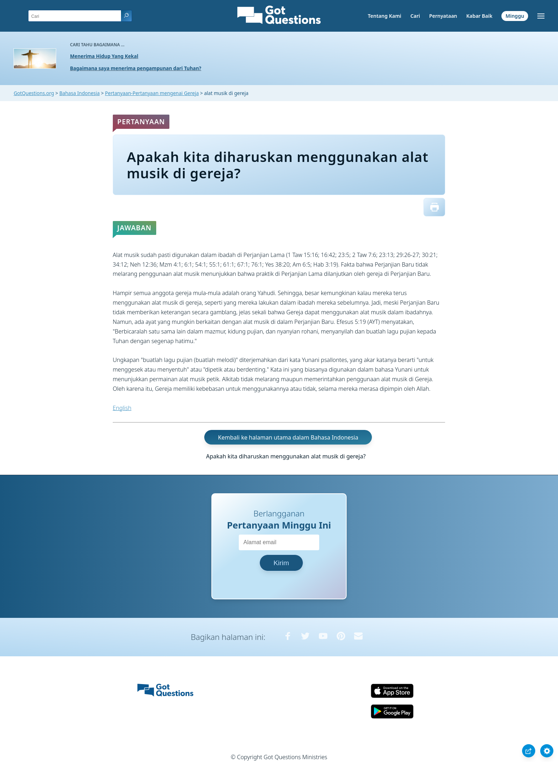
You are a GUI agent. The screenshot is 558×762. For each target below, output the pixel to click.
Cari (415, 15)
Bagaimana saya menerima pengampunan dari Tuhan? (135, 68)
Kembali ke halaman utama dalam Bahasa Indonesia (288, 437)
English (122, 408)
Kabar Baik (479, 15)
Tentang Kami (384, 15)
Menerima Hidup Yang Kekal (104, 56)
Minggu (514, 15)
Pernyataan (443, 15)
